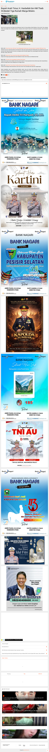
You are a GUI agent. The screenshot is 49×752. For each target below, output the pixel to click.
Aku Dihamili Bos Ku (7, 737)
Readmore (3, 701)
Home (2, 6)
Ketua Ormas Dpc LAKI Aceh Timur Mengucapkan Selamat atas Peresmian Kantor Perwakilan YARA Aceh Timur (26, 48)
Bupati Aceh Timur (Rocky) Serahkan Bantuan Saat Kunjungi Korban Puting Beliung (20, 65)
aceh (5, 6)
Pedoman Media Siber (42, 745)
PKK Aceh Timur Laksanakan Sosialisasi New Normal (15, 59)
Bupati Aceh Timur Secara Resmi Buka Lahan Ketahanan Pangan (17, 55)
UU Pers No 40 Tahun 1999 (34, 745)
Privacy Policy (24, 745)
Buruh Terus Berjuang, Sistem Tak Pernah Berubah (14, 724)
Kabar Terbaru (5, 658)
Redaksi (20, 745)
